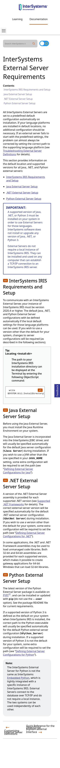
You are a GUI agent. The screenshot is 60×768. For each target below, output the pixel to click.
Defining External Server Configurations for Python (24, 652)
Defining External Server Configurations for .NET (24, 534)
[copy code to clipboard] (40, 390)
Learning (17, 19)
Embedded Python (18, 678)
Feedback (57, 390)
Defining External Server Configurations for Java (18, 470)
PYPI (7, 595)
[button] (5, 280)
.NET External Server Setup (18, 98)
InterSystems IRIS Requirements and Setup (27, 89)
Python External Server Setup (19, 103)
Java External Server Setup (18, 94)
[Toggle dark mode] (44, 43)
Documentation (38, 19)
